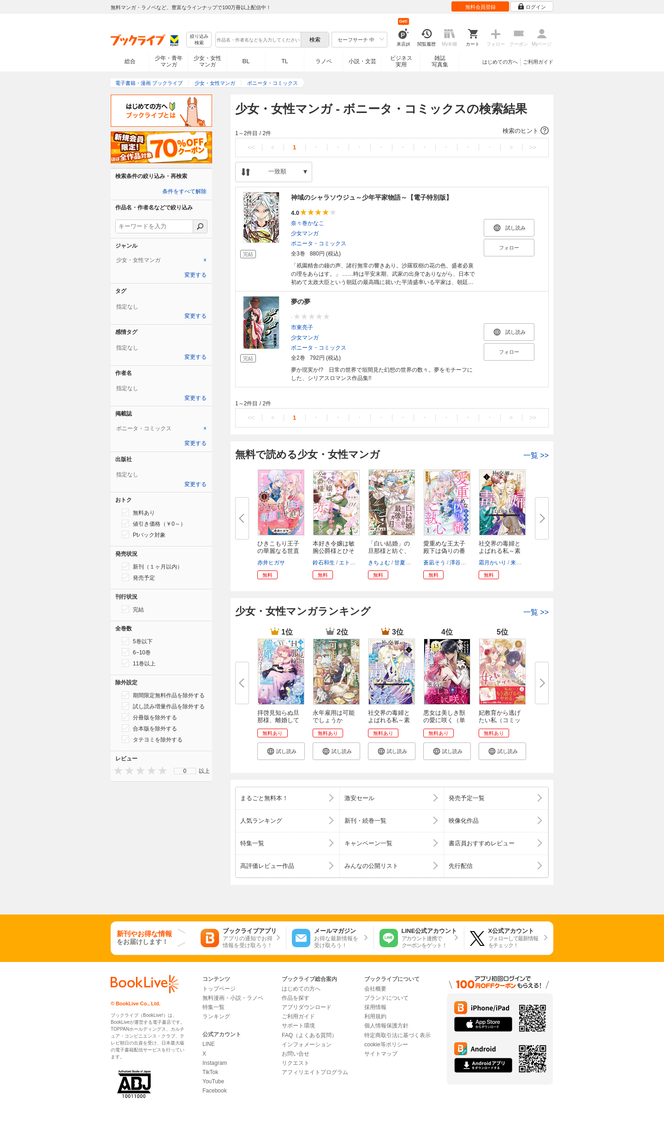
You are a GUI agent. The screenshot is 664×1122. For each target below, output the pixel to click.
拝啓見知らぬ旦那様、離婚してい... (278, 720)
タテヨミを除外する (152, 739)
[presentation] (116, 770)
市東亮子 (302, 327)
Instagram (214, 1063)
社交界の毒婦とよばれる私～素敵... (500, 551)
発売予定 (138, 577)
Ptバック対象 (144, 534)
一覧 (536, 455)
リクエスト (295, 1063)
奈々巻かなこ (307, 223)
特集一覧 (213, 1007)
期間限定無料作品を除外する (163, 695)
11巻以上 (138, 663)
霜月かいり (492, 562)
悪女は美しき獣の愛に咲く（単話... (444, 720)
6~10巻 (136, 652)
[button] (392, 131)
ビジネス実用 (401, 61)
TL (284, 61)
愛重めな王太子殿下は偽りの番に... (444, 551)
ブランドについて (386, 998)
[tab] (161, 260)
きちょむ (379, 562)
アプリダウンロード (307, 1007)
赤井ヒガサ (271, 562)
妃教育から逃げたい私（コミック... (500, 720)
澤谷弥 (458, 562)
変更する (195, 275)
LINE (208, 1044)
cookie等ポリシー (386, 1044)
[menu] (185, 771)
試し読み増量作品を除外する (163, 706)
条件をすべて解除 (184, 191)
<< (251, 147)
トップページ (219, 988)
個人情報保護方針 (386, 1025)
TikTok (210, 1072)
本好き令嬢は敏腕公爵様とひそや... (334, 551)
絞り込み (199, 40)
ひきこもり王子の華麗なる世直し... (278, 551)
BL (246, 61)
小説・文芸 (362, 61)
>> (532, 147)
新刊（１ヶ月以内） (152, 566)
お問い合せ (295, 1054)
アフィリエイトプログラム (315, 1072)
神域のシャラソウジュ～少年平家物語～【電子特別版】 (371, 197)
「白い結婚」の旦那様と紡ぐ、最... (389, 551)
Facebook (214, 1090)
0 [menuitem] (185, 771)
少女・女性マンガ (207, 61)
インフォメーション (307, 1044)
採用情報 (375, 1007)
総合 (130, 61)
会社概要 (375, 988)
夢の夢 (300, 301)
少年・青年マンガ (169, 61)
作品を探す (295, 998)
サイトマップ (380, 1054)
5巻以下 (137, 641)
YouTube (213, 1081)
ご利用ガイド (538, 62)
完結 (133, 609)
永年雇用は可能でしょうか (334, 716)
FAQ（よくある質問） (309, 1035)
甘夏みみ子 (408, 562)
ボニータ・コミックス (318, 243)
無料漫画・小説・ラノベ (232, 998)
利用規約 (375, 1016)
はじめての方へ (500, 62)
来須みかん (524, 562)
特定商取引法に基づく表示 (397, 1035)
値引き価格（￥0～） (154, 523)
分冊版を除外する (149, 717)
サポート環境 (298, 1025)
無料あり (138, 512)
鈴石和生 (324, 562)
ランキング (216, 1016)
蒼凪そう (434, 562)
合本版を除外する (149, 728)
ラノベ (323, 61)
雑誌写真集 (440, 61)
